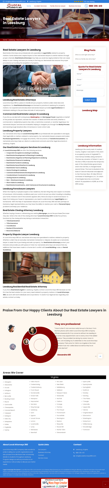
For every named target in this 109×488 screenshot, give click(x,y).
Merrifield (60, 384)
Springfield (86, 387)
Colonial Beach (10, 410)
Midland (59, 390)
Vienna (85, 410)
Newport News (62, 393)
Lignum (33, 415)
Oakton (59, 401)
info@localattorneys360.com (15, 1)
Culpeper (8, 413)
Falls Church (35, 382)
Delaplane (8, 422)
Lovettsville (35, 424)
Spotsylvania (87, 384)
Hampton (34, 399)
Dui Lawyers (42, 450)
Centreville (8, 405)
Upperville (86, 407)
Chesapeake (9, 407)
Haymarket (35, 401)
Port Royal (60, 410)
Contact (41, 455)
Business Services (75, 6)
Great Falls (34, 396)
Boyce (7, 402)
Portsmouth (61, 413)
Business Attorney (44, 452)
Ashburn (7, 393)
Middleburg (61, 387)
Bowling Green (10, 399)
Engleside (8, 427)
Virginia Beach (88, 413)
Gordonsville (35, 393)
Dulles (7, 424)
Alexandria (8, 385)
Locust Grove (35, 418)
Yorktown (86, 430)
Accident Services (40, 6)
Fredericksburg (36, 387)
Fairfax (7, 430)
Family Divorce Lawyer (58, 6)
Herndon (34, 404)
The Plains (86, 399)
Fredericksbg (35, 384)
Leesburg (12, 40)
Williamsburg (87, 424)
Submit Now (90, 100)
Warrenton (87, 415)
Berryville (8, 396)
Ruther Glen (61, 430)
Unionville (86, 404)
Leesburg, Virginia (35, 1)
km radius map (89, 126)
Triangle (86, 401)
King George (35, 407)
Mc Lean (60, 382)
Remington (60, 418)
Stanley (85, 393)
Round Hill (60, 427)
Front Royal (35, 390)
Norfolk (59, 399)
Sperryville (86, 382)
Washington (87, 418)
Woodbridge (87, 427)
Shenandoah (61, 432)
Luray (32, 427)
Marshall (34, 432)
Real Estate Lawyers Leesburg (26, 40)
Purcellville (60, 415)
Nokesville (60, 396)
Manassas (34, 430)
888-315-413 (95, 6)
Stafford (86, 390)
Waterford (86, 421)
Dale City (8, 419)
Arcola (7, 388)
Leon (32, 413)
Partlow (59, 407)
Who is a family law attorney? (85, 59)
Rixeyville (60, 424)
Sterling (85, 396)
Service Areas (43, 458)
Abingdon (8, 382)
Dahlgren (8, 416)
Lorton (33, 421)
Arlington (8, 390)
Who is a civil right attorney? (85, 55)
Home (29, 6)
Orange (59, 404)
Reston (59, 421)
